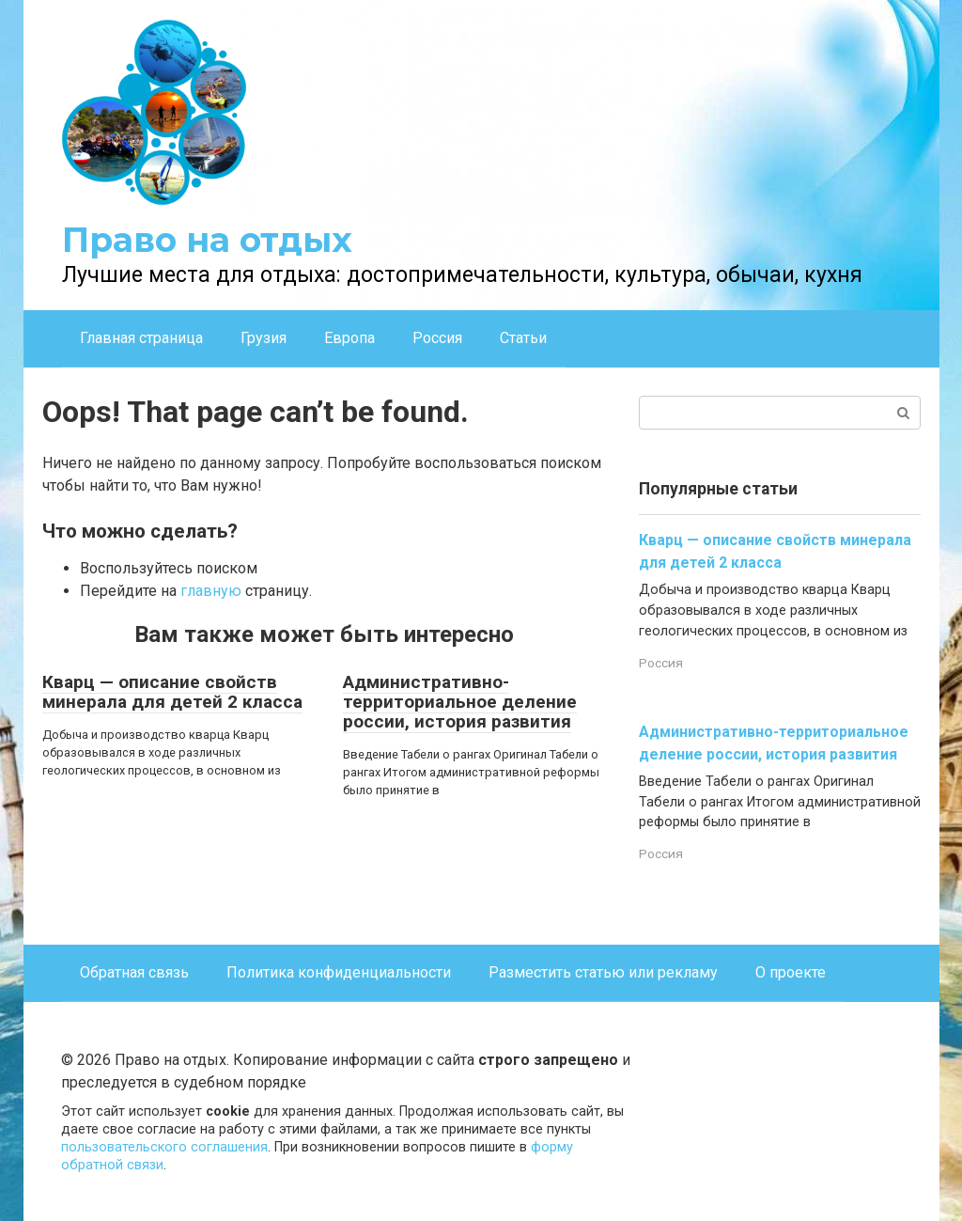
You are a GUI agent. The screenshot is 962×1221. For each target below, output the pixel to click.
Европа (349, 338)
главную (210, 591)
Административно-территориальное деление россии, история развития (460, 701)
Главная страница (141, 338)
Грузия (263, 338)
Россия (437, 338)
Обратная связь (134, 972)
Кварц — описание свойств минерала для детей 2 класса (172, 691)
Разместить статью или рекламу (603, 972)
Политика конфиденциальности (338, 972)
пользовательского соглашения (164, 1147)
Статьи (523, 338)
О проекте (790, 972)
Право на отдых (207, 239)
